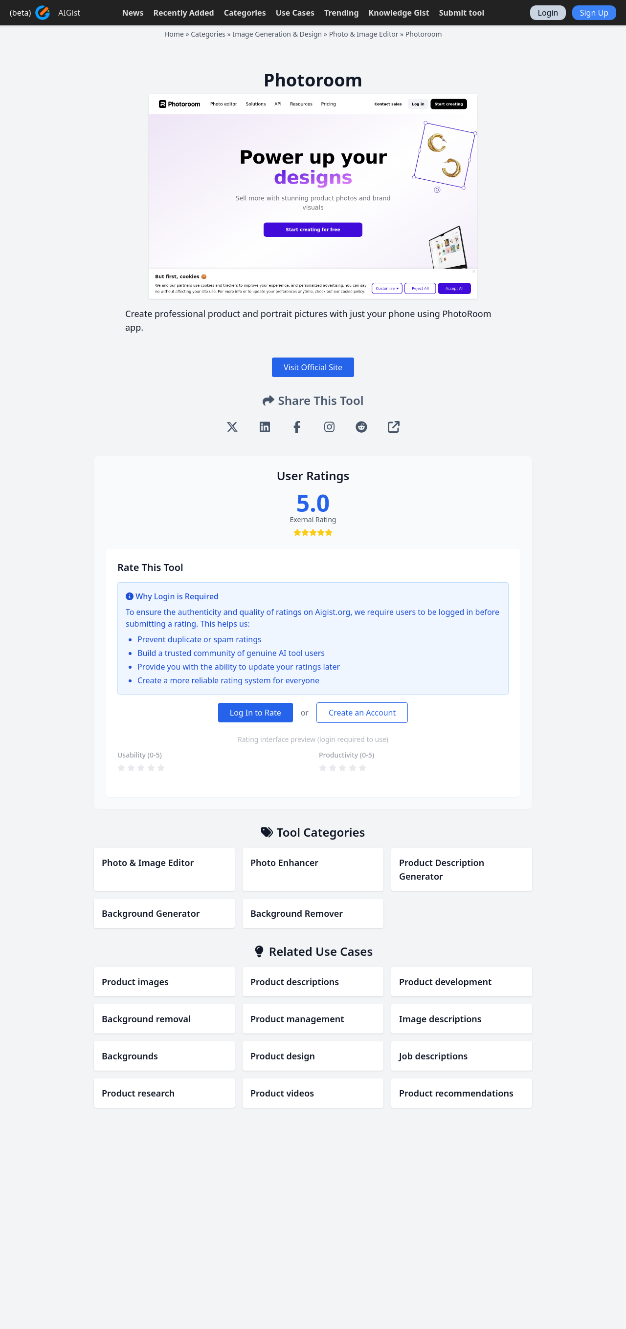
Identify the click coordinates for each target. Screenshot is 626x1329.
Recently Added (183, 12)
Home (174, 34)
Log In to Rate (255, 712)
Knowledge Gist (399, 12)
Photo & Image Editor (364, 34)
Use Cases (295, 12)
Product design (282, 1056)
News (132, 12)
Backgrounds (130, 1056)
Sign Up (594, 12)
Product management (297, 1019)
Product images (135, 982)
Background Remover (296, 913)
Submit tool (462, 12)
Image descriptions (440, 1019)
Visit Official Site (313, 367)
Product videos (282, 1093)
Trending (341, 12)
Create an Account (362, 712)
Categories (245, 12)
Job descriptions (433, 1056)
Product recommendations (456, 1093)
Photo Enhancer (284, 862)
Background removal (146, 1019)
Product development (445, 982)
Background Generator (151, 913)
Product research (138, 1093)
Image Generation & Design (277, 34)
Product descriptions (294, 982)
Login (548, 12)
